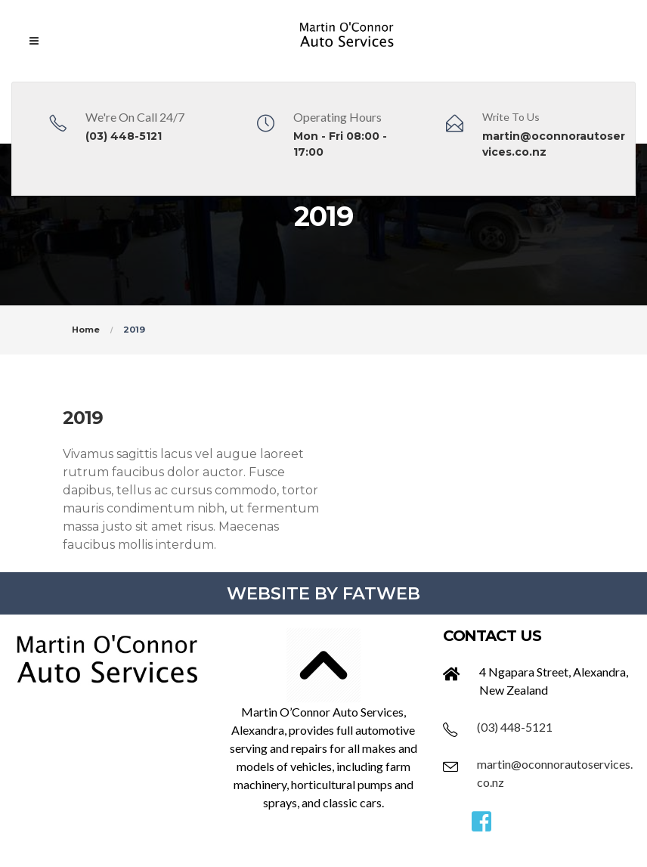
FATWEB (381, 593)
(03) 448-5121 (123, 136)
